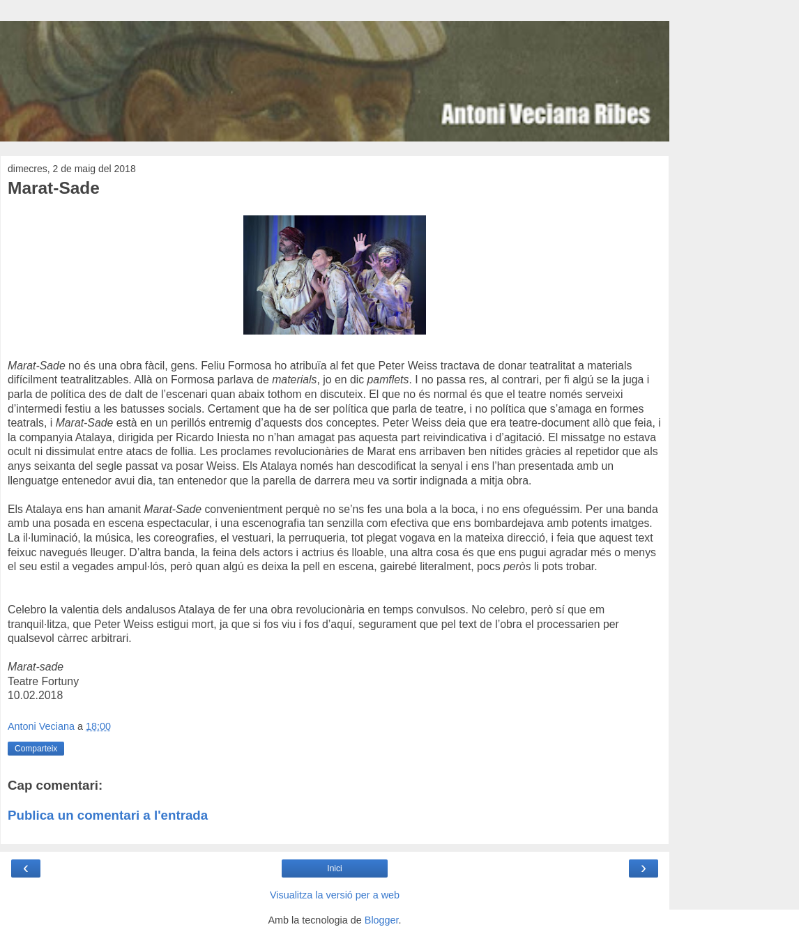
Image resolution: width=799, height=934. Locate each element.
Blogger (382, 920)
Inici (334, 868)
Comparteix (36, 748)
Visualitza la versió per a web (335, 895)
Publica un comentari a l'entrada (108, 815)
